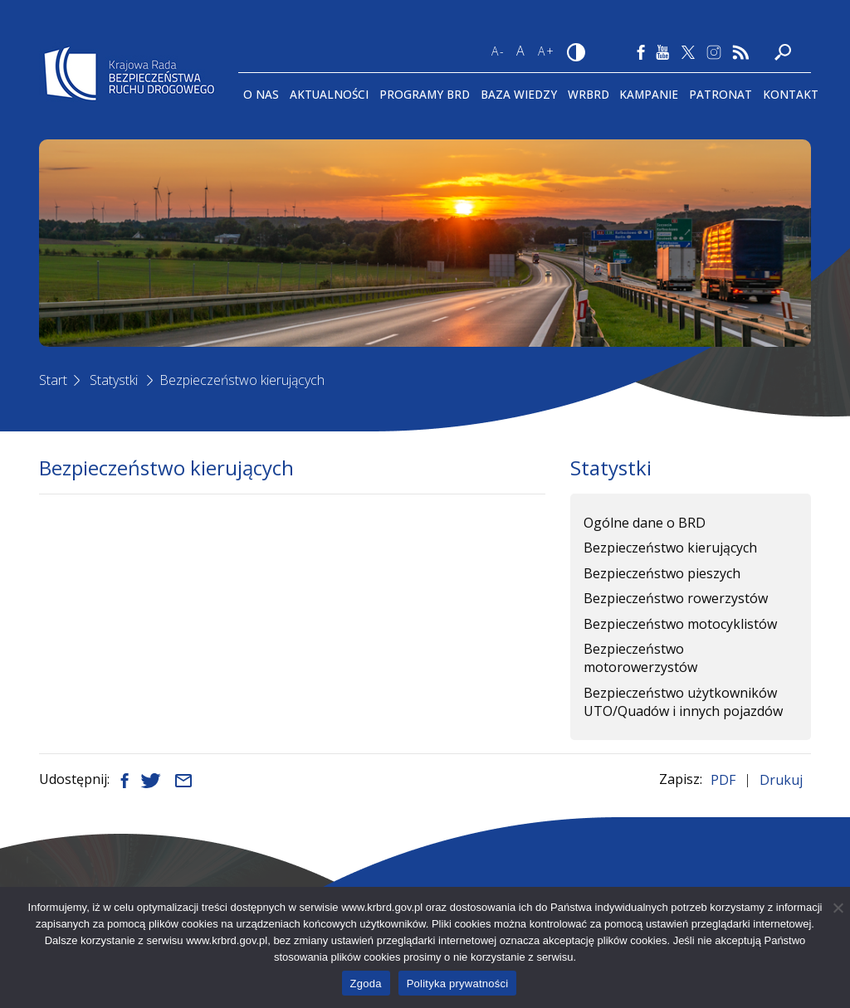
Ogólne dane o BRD (645, 523)
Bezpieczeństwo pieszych (662, 573)
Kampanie (648, 94)
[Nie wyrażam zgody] (837, 907)
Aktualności (329, 94)
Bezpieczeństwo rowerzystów (676, 598)
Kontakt (790, 94)
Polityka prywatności (458, 983)
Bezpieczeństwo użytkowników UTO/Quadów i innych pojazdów (683, 702)
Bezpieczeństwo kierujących (242, 380)
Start (53, 380)
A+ (546, 51)
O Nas (261, 94)
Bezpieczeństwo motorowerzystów (640, 658)
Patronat (720, 94)
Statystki (114, 380)
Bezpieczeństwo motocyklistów (680, 624)
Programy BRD (424, 94)
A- (498, 51)
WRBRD (588, 94)
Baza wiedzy (519, 94)
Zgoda (366, 983)
